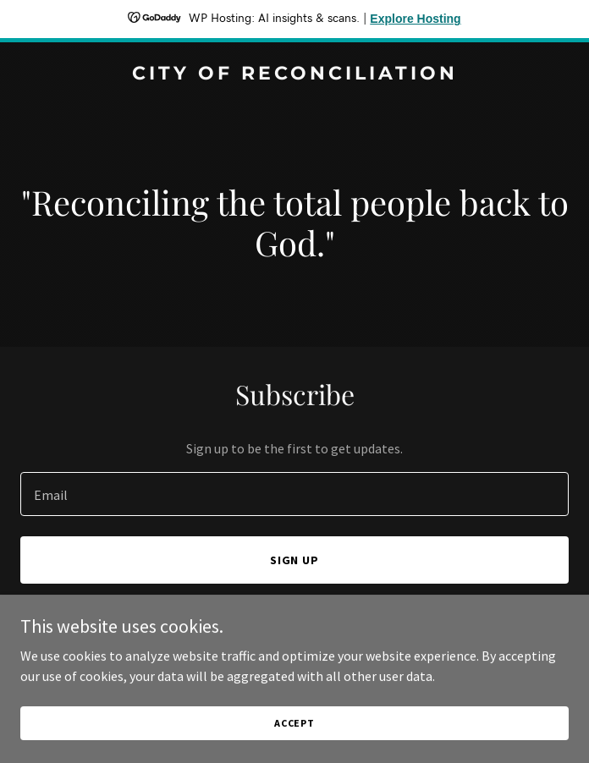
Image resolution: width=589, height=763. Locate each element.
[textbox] (294, 494)
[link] (294, 74)
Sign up (295, 560)
